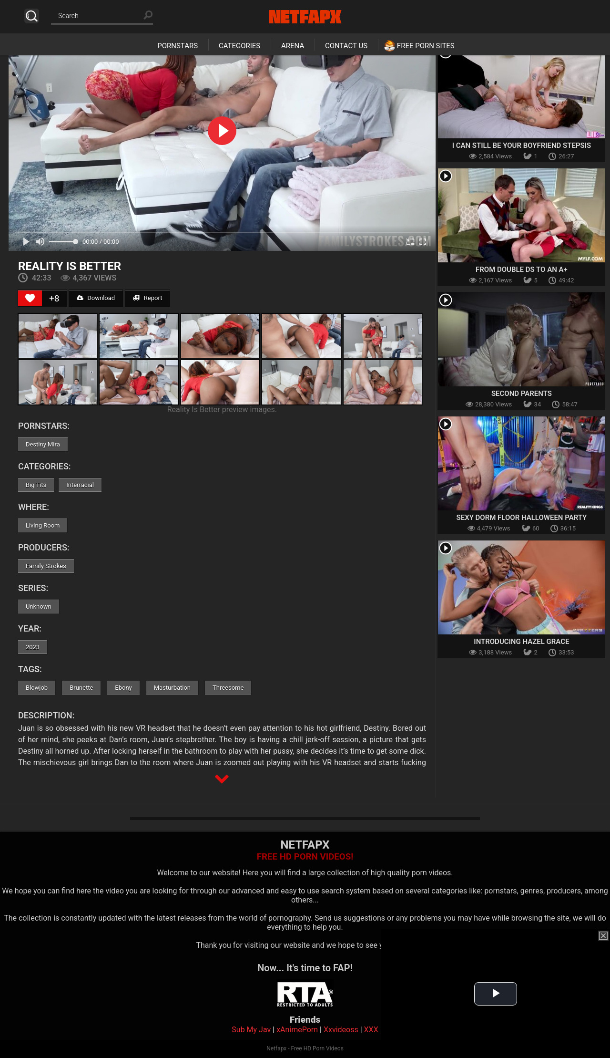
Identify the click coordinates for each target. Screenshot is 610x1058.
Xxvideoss (341, 1029)
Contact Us (346, 45)
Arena (292, 45)
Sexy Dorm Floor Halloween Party (522, 517)
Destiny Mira (43, 444)
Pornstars (177, 45)
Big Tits (36, 484)
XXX (371, 1029)
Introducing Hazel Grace (521, 641)
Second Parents (521, 393)
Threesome (228, 687)
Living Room (43, 525)
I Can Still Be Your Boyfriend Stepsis (521, 145)
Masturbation (172, 687)
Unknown (38, 606)
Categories (239, 45)
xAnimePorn (297, 1029)
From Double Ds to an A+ (522, 269)
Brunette (81, 687)
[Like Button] (30, 298)
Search (31, 16)
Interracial (80, 484)
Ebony (123, 687)
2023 (33, 647)
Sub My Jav (251, 1029)
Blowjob (37, 687)
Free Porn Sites (426, 45)
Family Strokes (46, 566)
